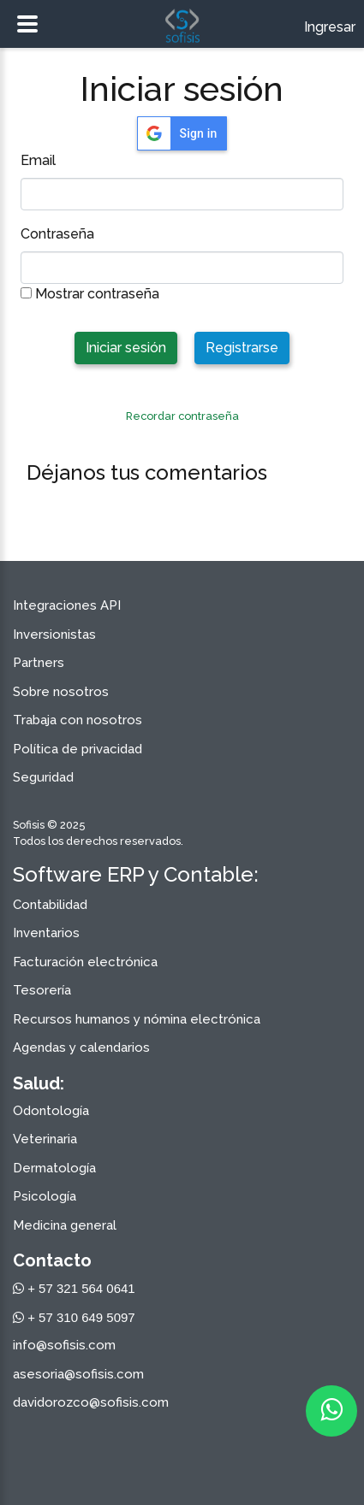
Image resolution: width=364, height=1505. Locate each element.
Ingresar (329, 27)
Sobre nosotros (61, 691)
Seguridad (43, 777)
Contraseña (57, 234)
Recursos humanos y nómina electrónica (136, 1019)
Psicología (44, 1196)
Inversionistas (54, 634)
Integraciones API (67, 605)
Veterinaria (45, 1139)
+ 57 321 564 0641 (74, 1288)
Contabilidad (50, 904)
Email (38, 160)
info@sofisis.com (64, 1345)
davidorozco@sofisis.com (91, 1402)
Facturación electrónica (85, 962)
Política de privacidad (77, 749)
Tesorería (42, 990)
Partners (38, 662)
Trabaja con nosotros (77, 720)
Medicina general (64, 1225)
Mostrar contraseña (90, 294)
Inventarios (46, 933)
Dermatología (54, 1168)
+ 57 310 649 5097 (74, 1317)
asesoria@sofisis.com (78, 1374)
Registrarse (242, 347)
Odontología (51, 1110)
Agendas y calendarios (81, 1047)
